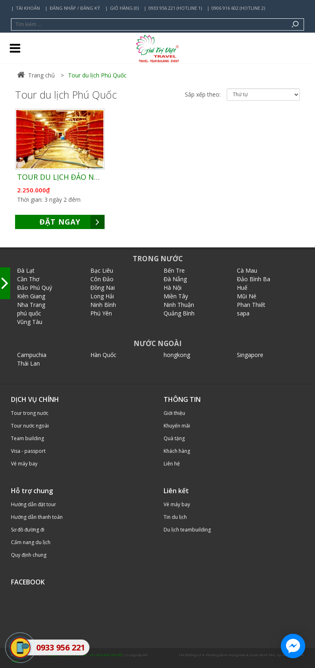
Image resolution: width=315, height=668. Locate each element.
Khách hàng (177, 451)
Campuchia (31, 355)
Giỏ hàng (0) (124, 8)
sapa (243, 313)
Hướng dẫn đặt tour (33, 504)
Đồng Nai (102, 287)
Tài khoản (28, 8)
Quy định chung (28, 554)
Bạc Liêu (101, 270)
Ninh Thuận (179, 305)
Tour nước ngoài (30, 425)
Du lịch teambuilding (187, 529)
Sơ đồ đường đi (27, 529)
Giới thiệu (174, 413)
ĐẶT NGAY (72, 222)
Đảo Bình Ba (253, 279)
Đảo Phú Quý (34, 287)
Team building (27, 438)
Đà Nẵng (175, 279)
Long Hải (102, 296)
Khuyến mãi (177, 425)
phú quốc (29, 313)
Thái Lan (28, 363)
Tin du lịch (175, 517)
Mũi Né (246, 296)
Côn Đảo (102, 279)
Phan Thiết (251, 305)
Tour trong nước (29, 413)
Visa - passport (28, 451)
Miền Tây (176, 296)
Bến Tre (174, 270)
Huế (242, 287)
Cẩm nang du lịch (30, 542)
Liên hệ (172, 463)
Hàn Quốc (103, 355)
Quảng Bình (179, 313)
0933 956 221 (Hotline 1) (175, 8)
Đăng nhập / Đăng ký (75, 8)
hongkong (177, 355)
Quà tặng (174, 438)
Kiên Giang (31, 296)
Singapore (250, 355)
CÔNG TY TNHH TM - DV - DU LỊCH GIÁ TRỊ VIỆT (85, 655)
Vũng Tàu (29, 322)
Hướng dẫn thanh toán (37, 517)
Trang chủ (36, 75)
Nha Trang (31, 305)
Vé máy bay (24, 463)
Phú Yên (101, 313)
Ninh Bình (103, 305)
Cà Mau (247, 270)
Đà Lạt (26, 270)
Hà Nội (173, 287)
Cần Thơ (28, 279)
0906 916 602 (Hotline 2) (238, 8)
